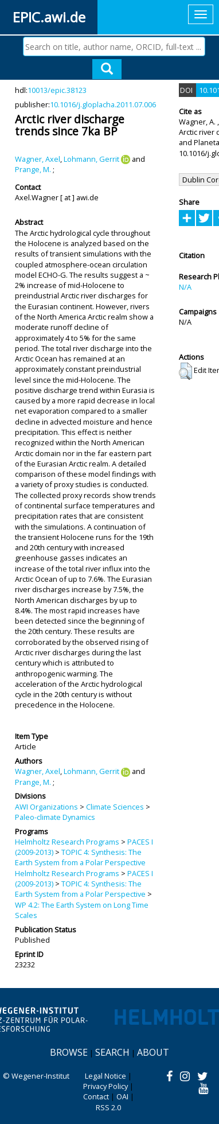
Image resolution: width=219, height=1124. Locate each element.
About (153, 1052)
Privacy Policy (105, 1086)
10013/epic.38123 (57, 90)
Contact (96, 1096)
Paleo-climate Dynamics (55, 817)
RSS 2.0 (108, 1107)
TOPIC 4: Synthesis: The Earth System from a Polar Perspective (80, 857)
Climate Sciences (115, 807)
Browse (69, 1052)
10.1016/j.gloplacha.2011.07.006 (103, 104)
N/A (185, 287)
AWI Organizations (46, 807)
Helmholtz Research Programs (67, 842)
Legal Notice (105, 1076)
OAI (122, 1096)
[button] (185, 371)
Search (112, 1052)
